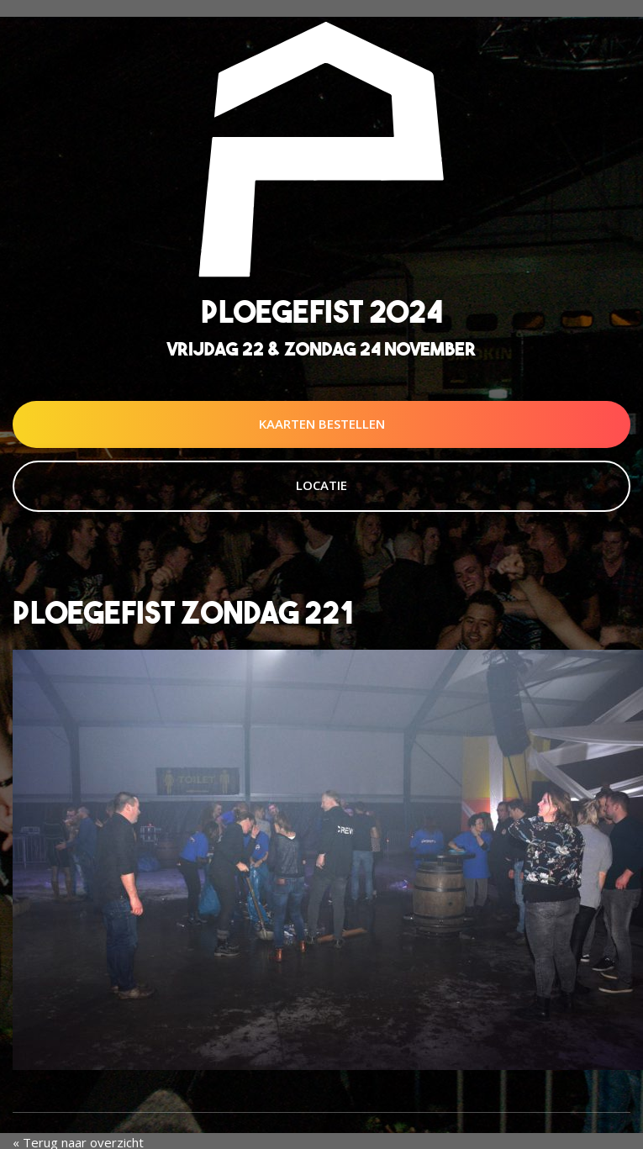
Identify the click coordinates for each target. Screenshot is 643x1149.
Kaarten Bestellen (322, 423)
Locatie (321, 485)
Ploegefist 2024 (322, 311)
